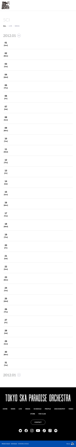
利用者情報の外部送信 (23, 443)
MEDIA (17, 26)
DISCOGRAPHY (59, 409)
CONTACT (38, 422)
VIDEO (71, 409)
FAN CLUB (42, 414)
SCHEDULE (37, 409)
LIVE (10, 26)
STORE (32, 414)
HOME (5, 409)
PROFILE (48, 409)
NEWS (13, 409)
